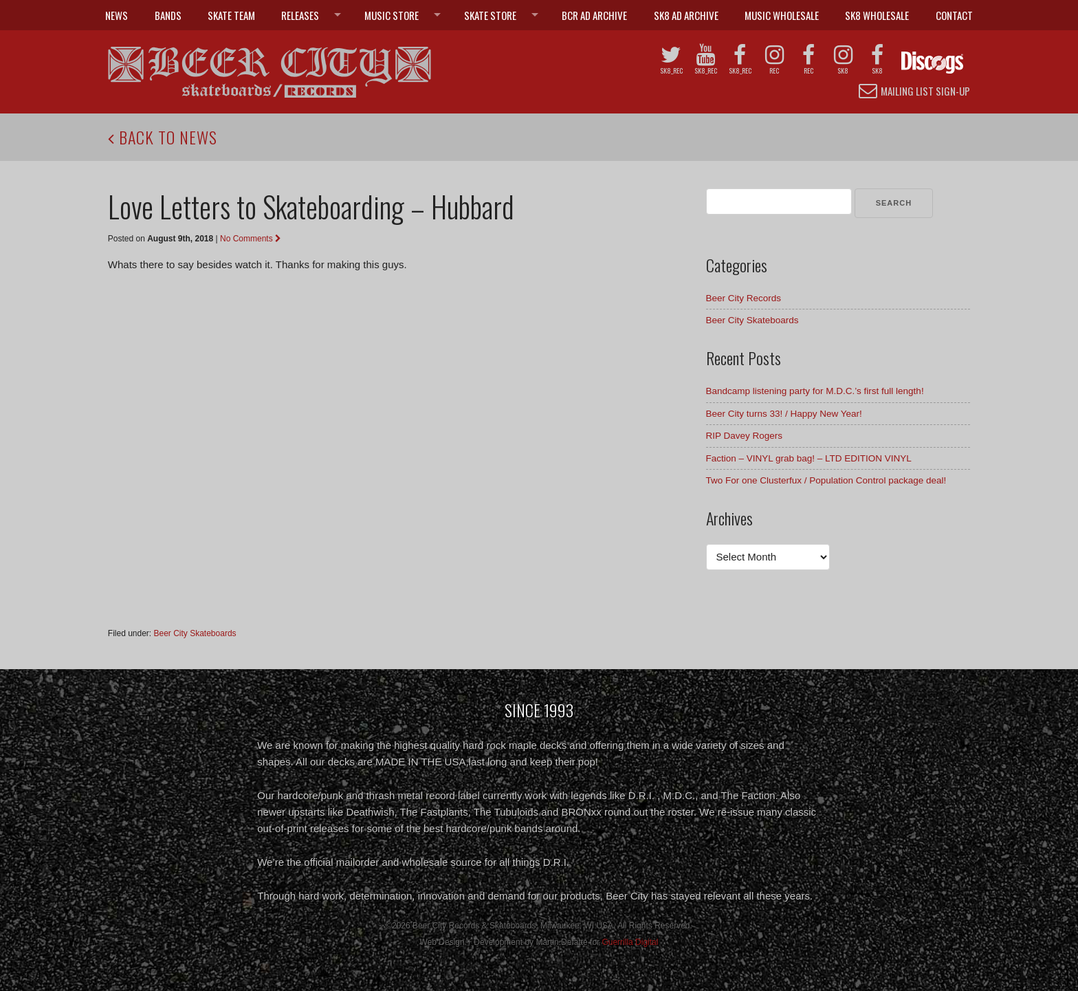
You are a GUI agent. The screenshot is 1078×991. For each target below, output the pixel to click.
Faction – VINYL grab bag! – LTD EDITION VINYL (809, 458)
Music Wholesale (782, 15)
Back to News (162, 136)
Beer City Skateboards (195, 633)
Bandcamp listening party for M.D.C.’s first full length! (815, 391)
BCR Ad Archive (594, 15)
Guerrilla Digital (630, 942)
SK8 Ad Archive (686, 15)
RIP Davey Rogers (744, 436)
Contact (954, 15)
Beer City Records (744, 298)
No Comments (250, 238)
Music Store (391, 15)
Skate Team (231, 15)
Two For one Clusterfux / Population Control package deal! (826, 480)
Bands (168, 15)
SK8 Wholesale (877, 15)
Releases (300, 15)
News (116, 15)
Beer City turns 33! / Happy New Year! (784, 414)
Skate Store (490, 15)
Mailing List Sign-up (914, 90)
